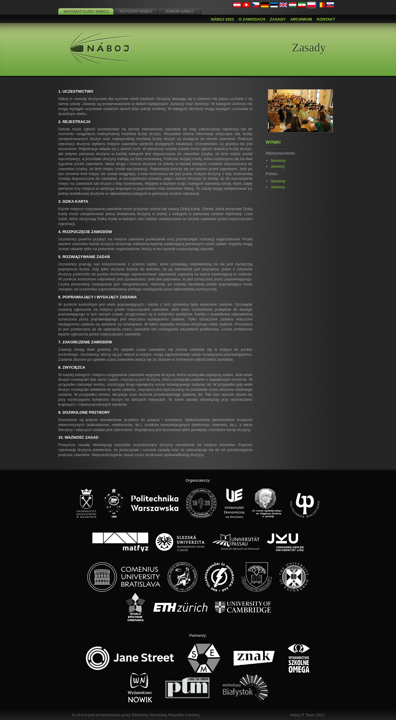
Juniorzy (278, 166)
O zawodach (252, 19)
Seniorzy (278, 160)
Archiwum (301, 19)
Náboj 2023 (222, 19)
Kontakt (326, 19)
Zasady (277, 19)
